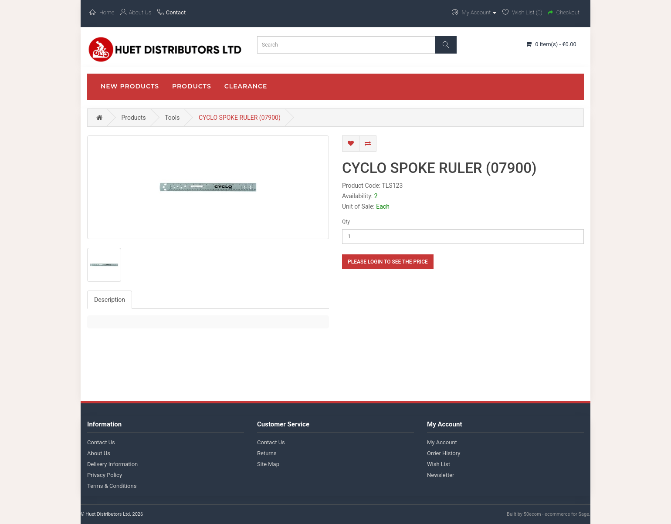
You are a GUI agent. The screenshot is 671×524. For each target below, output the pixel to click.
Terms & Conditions (111, 486)
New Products (130, 86)
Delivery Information (112, 464)
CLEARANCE (246, 86)
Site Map (268, 464)
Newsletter (440, 475)
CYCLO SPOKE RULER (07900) (240, 117)
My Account (442, 442)
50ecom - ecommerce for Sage (556, 514)
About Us (98, 453)
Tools (172, 117)
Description (109, 299)
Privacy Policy (104, 475)
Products (191, 86)
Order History (443, 453)
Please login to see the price (388, 262)
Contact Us (101, 442)
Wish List (438, 464)
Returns (267, 453)
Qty (346, 222)
